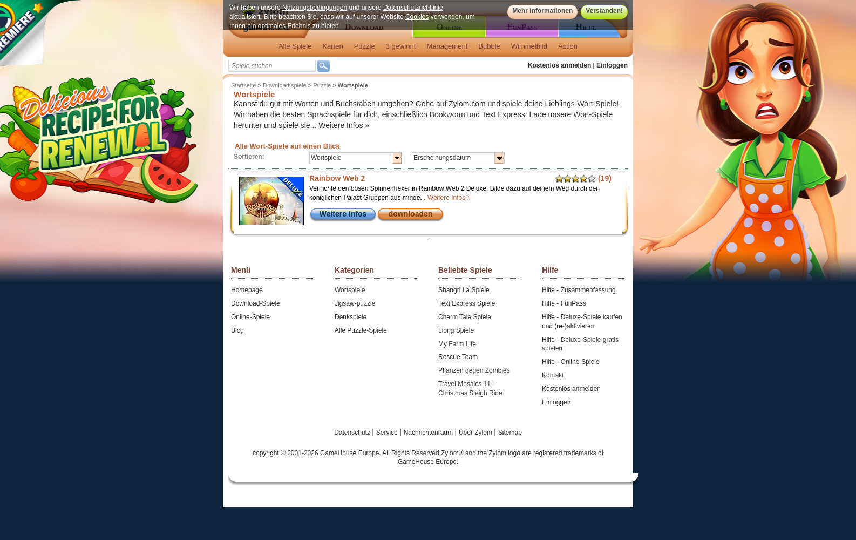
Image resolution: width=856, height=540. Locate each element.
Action (568, 46)
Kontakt (553, 375)
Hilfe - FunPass (564, 303)
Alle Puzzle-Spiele (361, 330)
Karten (332, 46)
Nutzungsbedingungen (314, 7)
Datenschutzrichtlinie (413, 7)
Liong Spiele (456, 330)
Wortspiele (350, 290)
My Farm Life (457, 344)
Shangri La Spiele (464, 290)
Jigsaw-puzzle (355, 303)
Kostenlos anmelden (559, 65)
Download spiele (285, 85)
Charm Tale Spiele (464, 317)
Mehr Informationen (542, 11)
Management (446, 46)
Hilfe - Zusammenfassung (579, 290)
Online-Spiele (250, 317)
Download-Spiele (255, 303)
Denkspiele (350, 317)
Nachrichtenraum (429, 432)
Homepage (247, 290)
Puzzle (364, 46)
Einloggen (612, 65)
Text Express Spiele (466, 303)
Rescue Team (458, 357)
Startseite (243, 85)
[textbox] (272, 66)
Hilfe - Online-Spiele (571, 362)
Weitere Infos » (343, 125)
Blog (237, 330)
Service (387, 432)
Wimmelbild (529, 46)
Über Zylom (476, 432)
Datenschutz (353, 432)
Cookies (417, 17)
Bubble (489, 46)
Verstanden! (604, 11)
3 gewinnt (401, 46)
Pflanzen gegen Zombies (474, 370)
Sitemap (510, 432)
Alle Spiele (294, 46)
